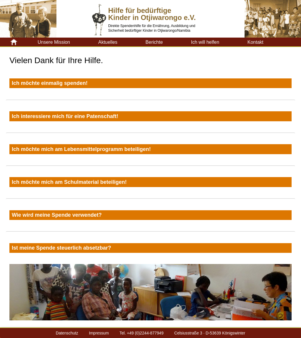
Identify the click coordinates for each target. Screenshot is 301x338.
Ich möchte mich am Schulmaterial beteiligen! (69, 182)
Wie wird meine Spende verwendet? (57, 215)
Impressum (99, 333)
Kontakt (255, 42)
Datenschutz (67, 333)
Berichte (154, 42)
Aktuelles (107, 42)
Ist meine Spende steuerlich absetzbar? (61, 248)
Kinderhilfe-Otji (23, 42)
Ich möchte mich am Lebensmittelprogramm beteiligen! (81, 149)
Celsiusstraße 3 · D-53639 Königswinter (209, 333)
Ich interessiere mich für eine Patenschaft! (65, 116)
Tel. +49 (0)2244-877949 (142, 333)
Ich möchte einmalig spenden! (50, 83)
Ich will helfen (205, 42)
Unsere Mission (54, 42)
